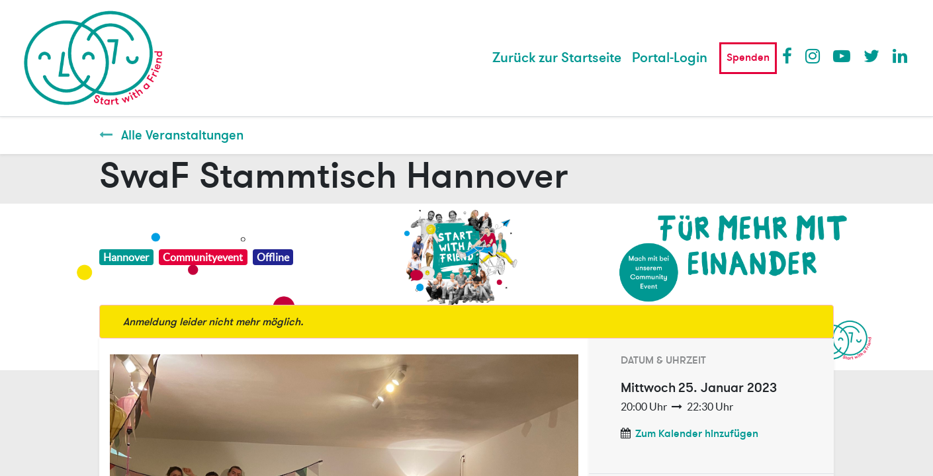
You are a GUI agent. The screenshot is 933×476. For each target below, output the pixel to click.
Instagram (813, 55)
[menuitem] (557, 58)
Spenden (748, 57)
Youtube (841, 55)
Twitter (871, 55)
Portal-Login (669, 58)
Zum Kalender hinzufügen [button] (696, 433)
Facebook (790, 55)
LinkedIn (900, 55)
